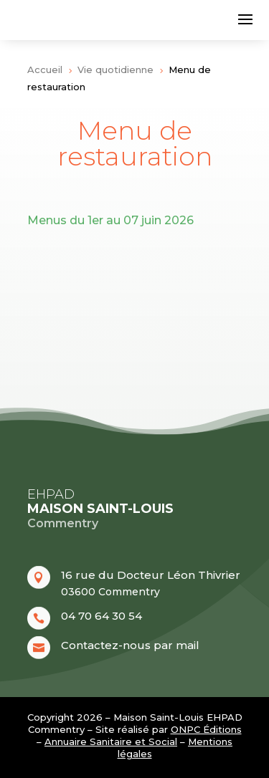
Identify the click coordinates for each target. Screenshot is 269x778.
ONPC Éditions (206, 729)
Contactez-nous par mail (130, 645)
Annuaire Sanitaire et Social (110, 741)
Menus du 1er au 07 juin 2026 (110, 220)
